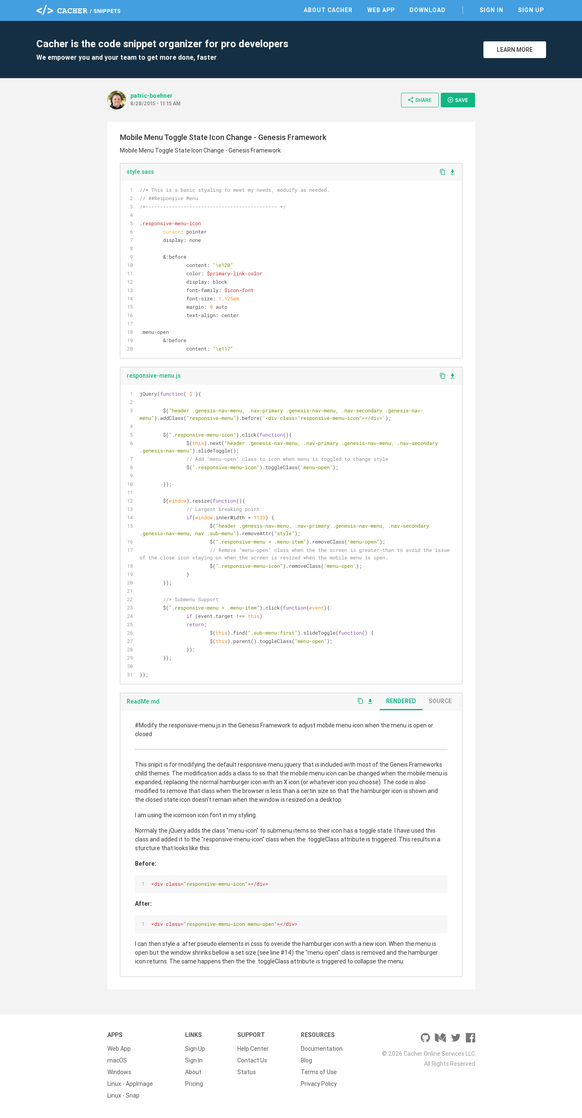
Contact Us (252, 1060)
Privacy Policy (319, 1084)
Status (246, 1072)
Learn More (515, 49)
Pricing (194, 1084)
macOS (117, 1060)
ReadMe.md (143, 701)
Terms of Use (319, 1072)
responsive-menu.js (153, 375)
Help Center (253, 1048)
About (193, 1072)
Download (427, 10)
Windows (119, 1072)
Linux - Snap (123, 1095)
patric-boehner (151, 95)
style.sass (140, 171)
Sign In (491, 10)
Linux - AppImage (130, 1084)
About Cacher (328, 10)
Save (457, 100)
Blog (306, 1060)
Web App (381, 10)
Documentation (322, 1048)
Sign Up (531, 10)
